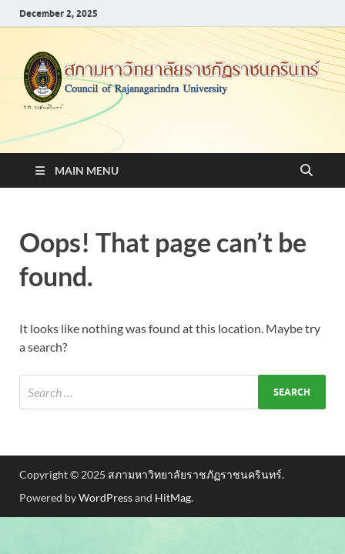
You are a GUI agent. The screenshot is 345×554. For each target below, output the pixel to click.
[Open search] (306, 171)
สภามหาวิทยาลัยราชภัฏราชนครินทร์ (195, 474)
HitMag (173, 497)
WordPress (105, 497)
